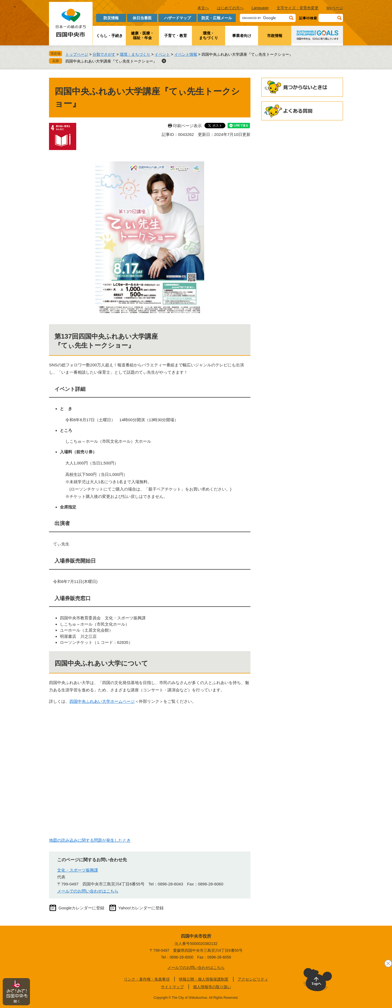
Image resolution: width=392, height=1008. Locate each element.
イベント (162, 54)
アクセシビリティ (253, 979)
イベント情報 (185, 54)
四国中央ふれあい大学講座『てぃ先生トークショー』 (111, 61)
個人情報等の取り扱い (212, 987)
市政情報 (274, 35)
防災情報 (111, 18)
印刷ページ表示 (187, 125)
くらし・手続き (109, 35)
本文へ (203, 8)
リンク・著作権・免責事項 (147, 979)
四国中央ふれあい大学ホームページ (102, 701)
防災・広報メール (216, 18)
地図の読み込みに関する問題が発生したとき (90, 840)
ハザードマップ (177, 18)
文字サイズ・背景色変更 (297, 8)
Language (260, 8)
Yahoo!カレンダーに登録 (141, 908)
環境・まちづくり (208, 35)
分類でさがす (104, 54)
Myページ (334, 8)
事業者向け (241, 35)
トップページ (76, 54)
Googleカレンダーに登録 (81, 908)
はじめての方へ (230, 8)
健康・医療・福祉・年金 (142, 35)
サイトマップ (172, 987)
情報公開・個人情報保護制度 (203, 979)
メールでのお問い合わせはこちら (87, 891)
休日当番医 (142, 18)
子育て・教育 (175, 35)
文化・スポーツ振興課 (77, 870)
